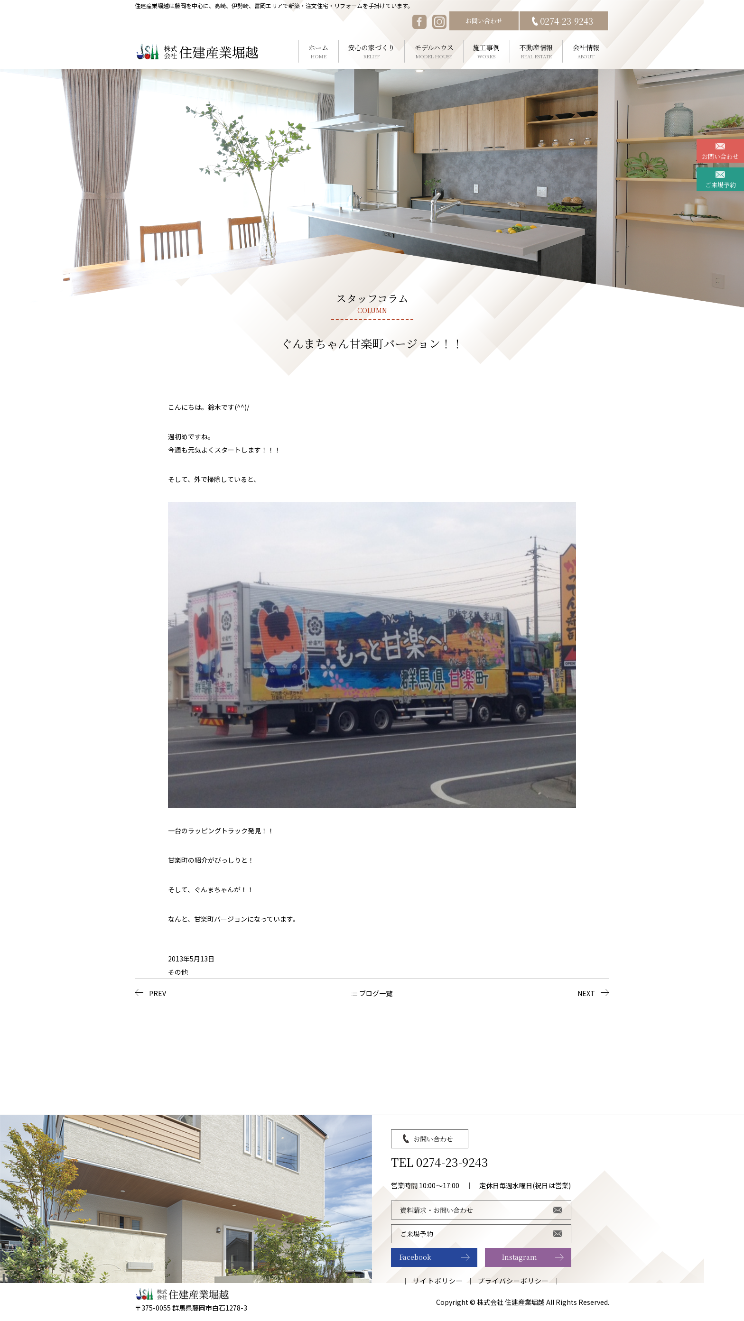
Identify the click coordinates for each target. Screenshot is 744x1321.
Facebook (415, 1257)
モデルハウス (434, 51)
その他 (178, 972)
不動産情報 (536, 51)
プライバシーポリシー (513, 1280)
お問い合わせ (483, 20)
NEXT (586, 993)
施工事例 (487, 51)
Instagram (519, 1257)
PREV (157, 993)
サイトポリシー (438, 1280)
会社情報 (586, 51)
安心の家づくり (372, 51)
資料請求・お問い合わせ (436, 1210)
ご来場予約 (720, 184)
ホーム (318, 51)
